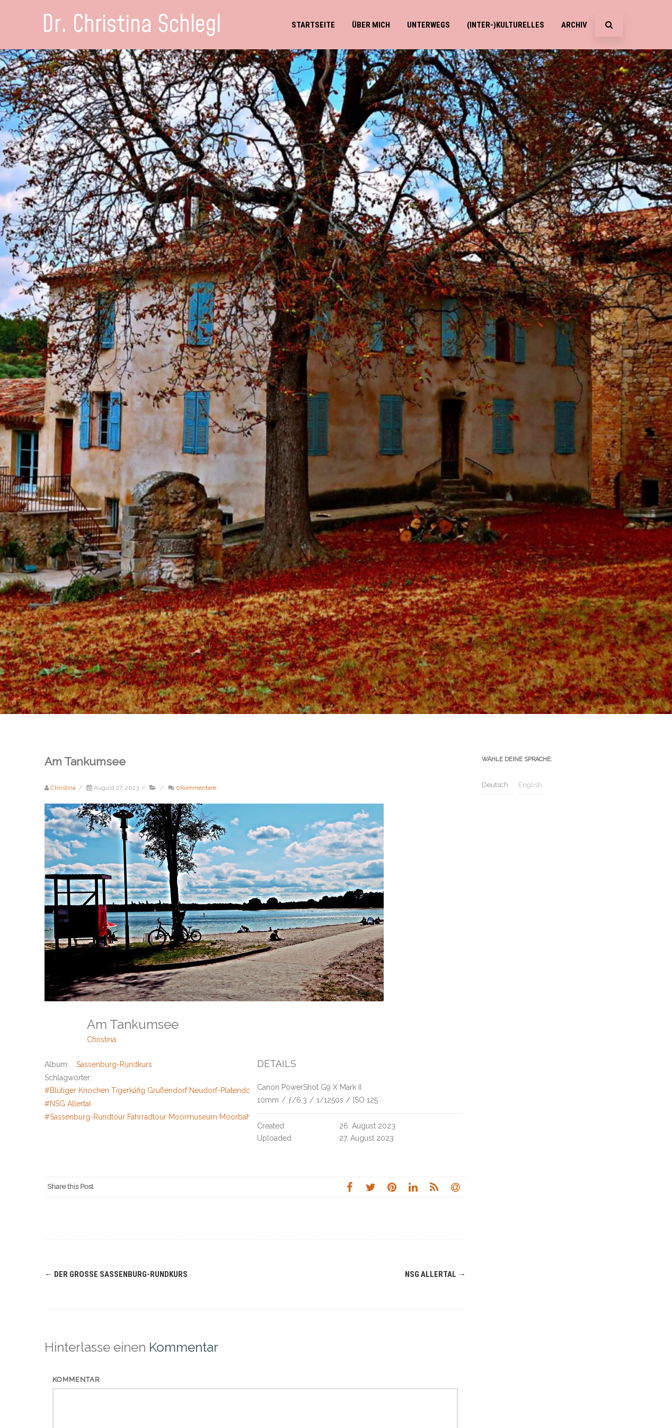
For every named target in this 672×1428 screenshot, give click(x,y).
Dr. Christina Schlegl (131, 24)
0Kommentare (196, 787)
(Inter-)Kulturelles (505, 25)
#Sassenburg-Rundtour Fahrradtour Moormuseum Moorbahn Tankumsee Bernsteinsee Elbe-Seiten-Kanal (225, 1117)
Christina (101, 1039)
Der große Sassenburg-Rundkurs (116, 1274)
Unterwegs (428, 25)
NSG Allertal (435, 1274)
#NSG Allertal (68, 1103)
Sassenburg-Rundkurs (114, 1064)
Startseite (313, 25)
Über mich (371, 25)
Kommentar (76, 1379)
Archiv (574, 25)
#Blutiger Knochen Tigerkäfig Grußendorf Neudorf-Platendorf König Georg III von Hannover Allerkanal (219, 1090)
